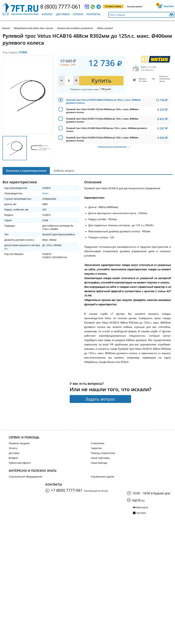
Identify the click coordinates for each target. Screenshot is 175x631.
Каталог (47, 14)
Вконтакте (142, 507)
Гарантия (96, 448)
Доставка (63, 14)
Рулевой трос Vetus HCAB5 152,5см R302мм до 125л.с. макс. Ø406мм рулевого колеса (102, 111)
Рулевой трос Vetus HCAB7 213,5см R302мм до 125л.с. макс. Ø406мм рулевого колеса (102, 120)
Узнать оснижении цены (164, 78)
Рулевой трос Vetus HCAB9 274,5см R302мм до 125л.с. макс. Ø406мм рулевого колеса (102, 139)
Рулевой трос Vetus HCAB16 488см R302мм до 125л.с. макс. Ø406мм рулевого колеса (103, 101)
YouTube (141, 513)
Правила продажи (19, 443)
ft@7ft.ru (138, 500)
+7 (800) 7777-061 (67, 490)
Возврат (13, 457)
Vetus (45, 193)
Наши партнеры (100, 457)
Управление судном (102, 476)
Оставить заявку (113, 6)
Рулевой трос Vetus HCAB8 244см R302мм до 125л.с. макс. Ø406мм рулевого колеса (106, 130)
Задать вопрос (100, 399)
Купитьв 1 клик (143, 80)
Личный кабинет (135, 6)
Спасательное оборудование (25, 476)
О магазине (97, 443)
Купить (101, 80)
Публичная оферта (20, 462)
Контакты (93, 14)
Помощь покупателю (103, 453)
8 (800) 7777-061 (60, 6)
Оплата (78, 14)
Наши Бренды (99, 462)
